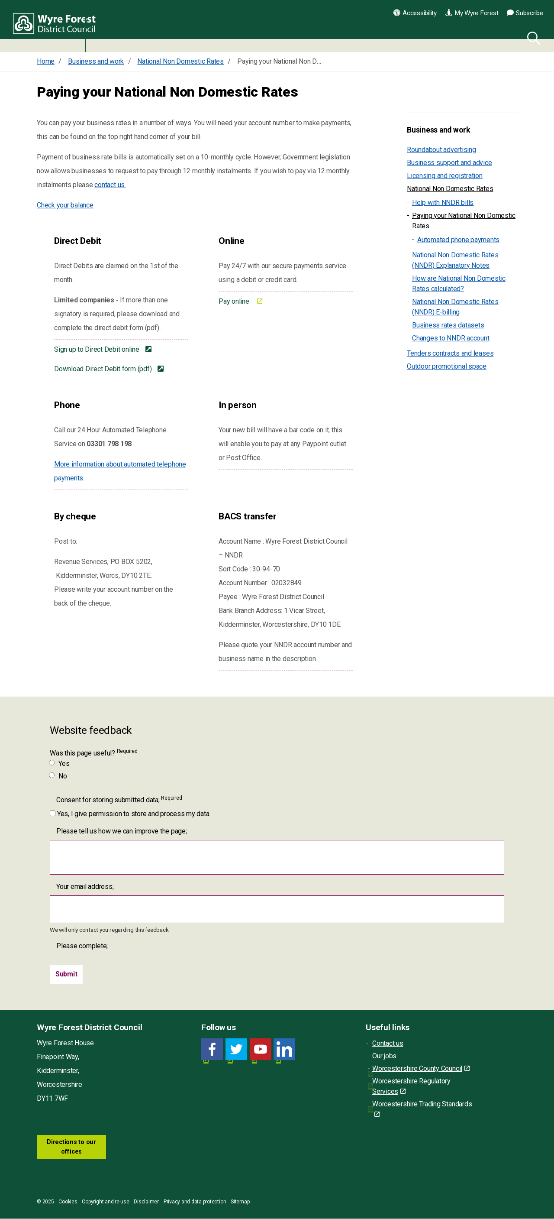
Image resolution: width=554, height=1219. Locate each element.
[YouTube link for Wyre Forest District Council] (260, 1049)
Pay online (235, 301)
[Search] (532, 37)
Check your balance (65, 205)
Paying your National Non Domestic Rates (463, 220)
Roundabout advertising (441, 150)
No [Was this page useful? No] (58, 776)
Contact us (387, 1043)
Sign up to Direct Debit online (97, 349)
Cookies (67, 1202)
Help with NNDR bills (442, 202)
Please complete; (82, 946)
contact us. (110, 185)
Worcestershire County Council (421, 1068)
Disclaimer (146, 1202)
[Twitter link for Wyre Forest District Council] (236, 1049)
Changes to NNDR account (450, 338)
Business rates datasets (448, 325)
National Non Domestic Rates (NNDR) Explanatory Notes (455, 260)
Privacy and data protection (195, 1202)
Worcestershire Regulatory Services (411, 1086)
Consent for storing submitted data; (119, 799)
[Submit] (66, 974)
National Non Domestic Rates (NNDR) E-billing (455, 307)
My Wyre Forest (471, 13)
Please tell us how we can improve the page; (121, 831)
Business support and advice (449, 163)
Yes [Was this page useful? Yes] (59, 763)
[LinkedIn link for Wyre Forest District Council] (284, 1049)
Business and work (438, 130)
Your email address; (84, 886)
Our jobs (384, 1056)
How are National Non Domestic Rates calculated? (459, 283)
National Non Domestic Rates (450, 189)
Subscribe (525, 13)
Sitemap (240, 1202)
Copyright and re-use (105, 1202)
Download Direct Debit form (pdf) (103, 369)
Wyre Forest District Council (57, 26)
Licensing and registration (445, 176)
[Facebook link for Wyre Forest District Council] (212, 1049)
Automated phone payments (458, 240)
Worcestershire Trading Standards (422, 1109)
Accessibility (415, 13)
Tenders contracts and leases (450, 353)
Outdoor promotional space (446, 366)
